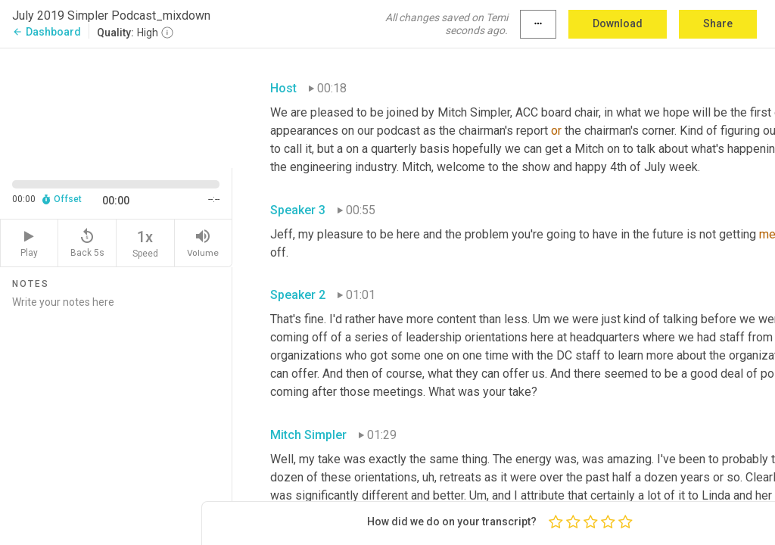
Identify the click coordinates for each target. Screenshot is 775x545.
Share (718, 23)
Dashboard (46, 32)
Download (618, 23)
